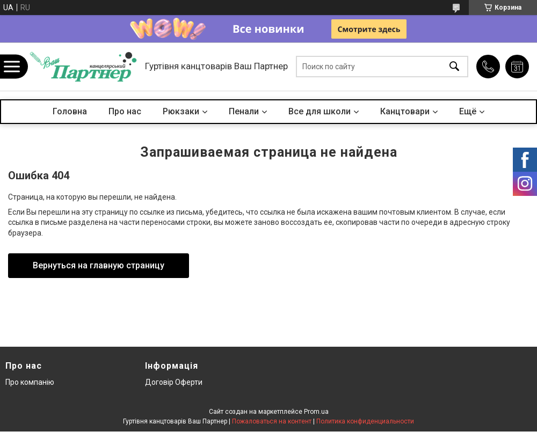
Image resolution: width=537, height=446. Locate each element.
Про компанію (29, 382)
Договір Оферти (173, 382)
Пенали (244, 111)
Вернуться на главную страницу (98, 265)
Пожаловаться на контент (271, 421)
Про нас (124, 111)
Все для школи (319, 111)
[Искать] (454, 67)
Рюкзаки (181, 111)
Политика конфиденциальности (365, 421)
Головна (70, 111)
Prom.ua (316, 411)
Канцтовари (405, 111)
